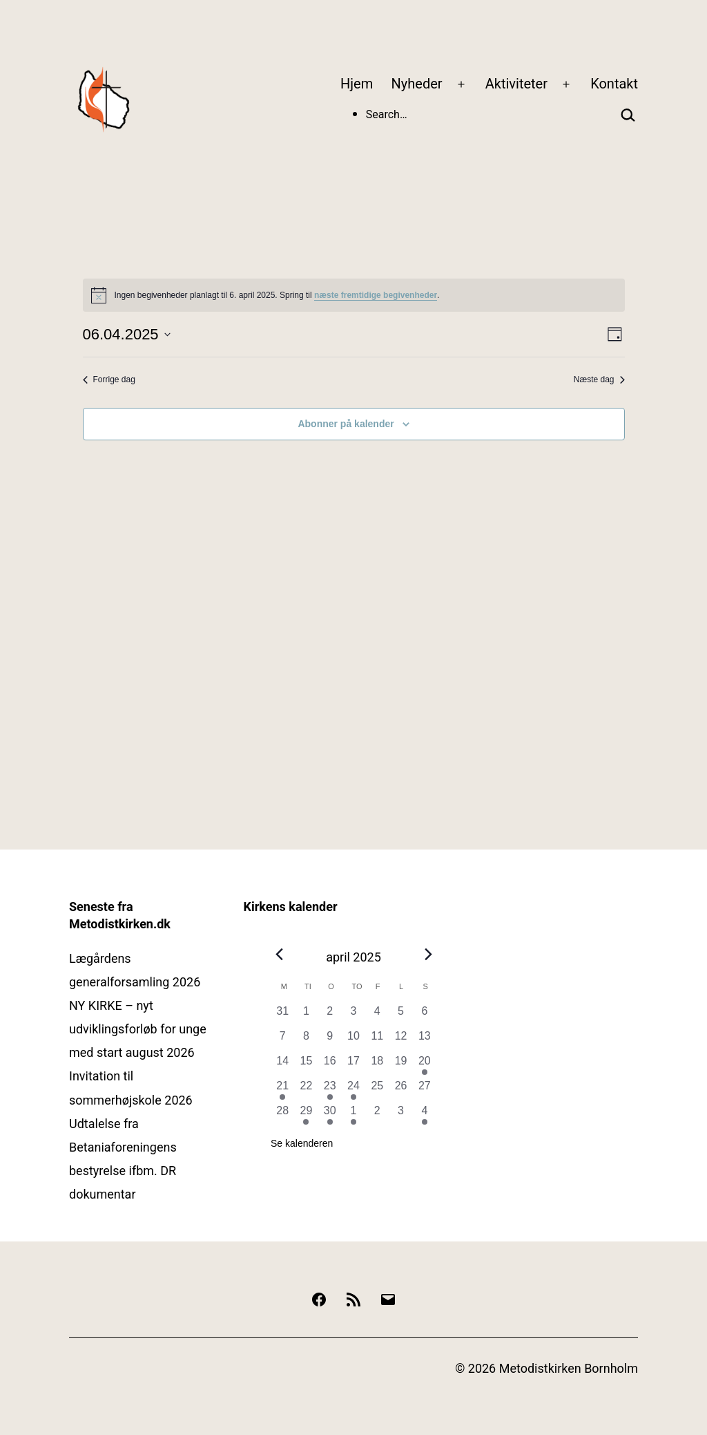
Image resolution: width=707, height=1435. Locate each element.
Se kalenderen (302, 1143)
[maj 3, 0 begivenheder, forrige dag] (400, 1115)
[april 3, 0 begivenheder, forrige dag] (353, 1015)
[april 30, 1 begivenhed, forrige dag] (330, 1115)
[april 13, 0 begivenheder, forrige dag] (424, 1040)
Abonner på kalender (346, 423)
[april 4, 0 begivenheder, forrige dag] (377, 1015)
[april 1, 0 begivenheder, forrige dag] (306, 1015)
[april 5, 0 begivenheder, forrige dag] (400, 1015)
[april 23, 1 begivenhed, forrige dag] (330, 1090)
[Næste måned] (428, 954)
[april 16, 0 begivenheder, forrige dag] (330, 1065)
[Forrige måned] (279, 954)
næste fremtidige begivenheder (375, 295)
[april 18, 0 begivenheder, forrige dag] (377, 1065)
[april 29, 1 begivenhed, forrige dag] (306, 1115)
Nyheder (417, 83)
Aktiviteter (516, 83)
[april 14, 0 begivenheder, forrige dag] (282, 1065)
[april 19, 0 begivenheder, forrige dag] (400, 1065)
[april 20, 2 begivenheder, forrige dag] (424, 1065)
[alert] (354, 295)
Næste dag (599, 379)
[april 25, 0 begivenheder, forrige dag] (377, 1090)
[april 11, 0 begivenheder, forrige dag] (377, 1040)
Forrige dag (109, 379)
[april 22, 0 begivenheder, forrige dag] (306, 1090)
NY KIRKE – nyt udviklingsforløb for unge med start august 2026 (137, 1029)
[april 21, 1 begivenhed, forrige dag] (282, 1090)
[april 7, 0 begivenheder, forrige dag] (282, 1040)
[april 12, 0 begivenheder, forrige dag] (400, 1040)
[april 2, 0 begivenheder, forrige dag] (330, 1015)
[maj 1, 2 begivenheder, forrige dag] (353, 1115)
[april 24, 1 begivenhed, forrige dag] (353, 1090)
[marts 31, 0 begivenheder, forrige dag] (282, 1015)
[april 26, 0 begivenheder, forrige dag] (400, 1090)
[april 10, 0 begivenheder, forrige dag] (353, 1040)
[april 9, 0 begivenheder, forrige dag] (330, 1040)
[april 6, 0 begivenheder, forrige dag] (424, 1015)
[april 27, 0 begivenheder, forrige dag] (424, 1090)
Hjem (356, 83)
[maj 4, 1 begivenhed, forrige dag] (424, 1115)
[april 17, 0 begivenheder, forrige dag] (353, 1065)
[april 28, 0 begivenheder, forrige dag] (282, 1115)
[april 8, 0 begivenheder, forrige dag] (306, 1040)
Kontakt (614, 83)
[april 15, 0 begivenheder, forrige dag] (306, 1065)
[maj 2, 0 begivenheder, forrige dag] (377, 1115)
